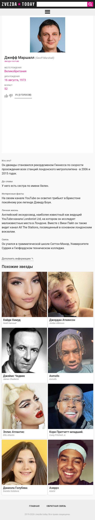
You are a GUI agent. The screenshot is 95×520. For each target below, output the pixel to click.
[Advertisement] (47, 128)
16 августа (11, 80)
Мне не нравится (11, 96)
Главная (34, 506)
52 (6, 88)
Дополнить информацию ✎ (17, 258)
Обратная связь (56, 506)
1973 (23, 80)
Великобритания (15, 71)
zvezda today (18, 4)
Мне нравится (6, 96)
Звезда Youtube (11, 61)
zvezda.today (41, 514)
